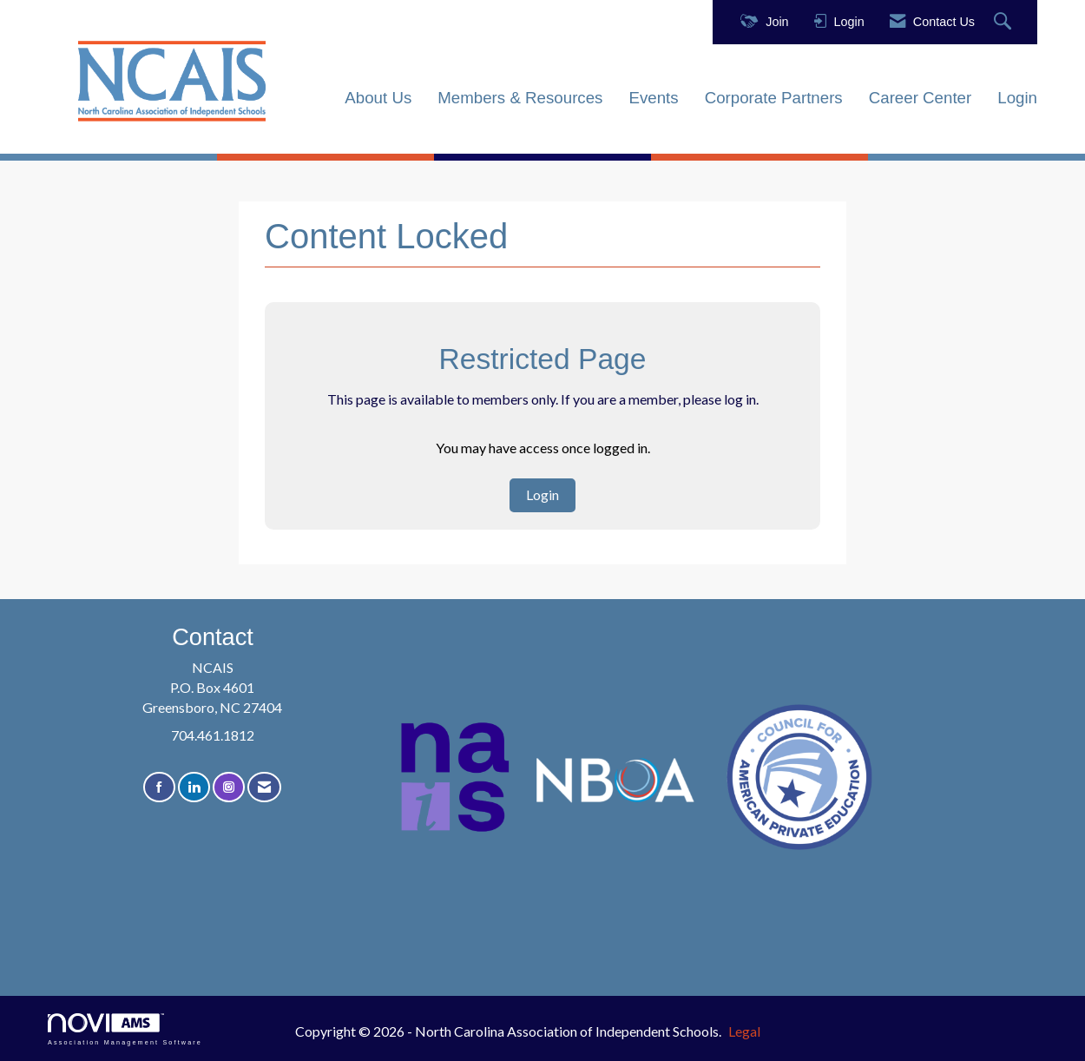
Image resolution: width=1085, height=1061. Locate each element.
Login (1017, 98)
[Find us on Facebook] (159, 787)
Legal (744, 1031)
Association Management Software (125, 1029)
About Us (378, 98)
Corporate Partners (774, 98)
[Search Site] (1005, 22)
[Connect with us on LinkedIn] (194, 787)
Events (653, 98)
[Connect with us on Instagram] (229, 787)
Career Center (920, 98)
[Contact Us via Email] (264, 787)
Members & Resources (519, 98)
